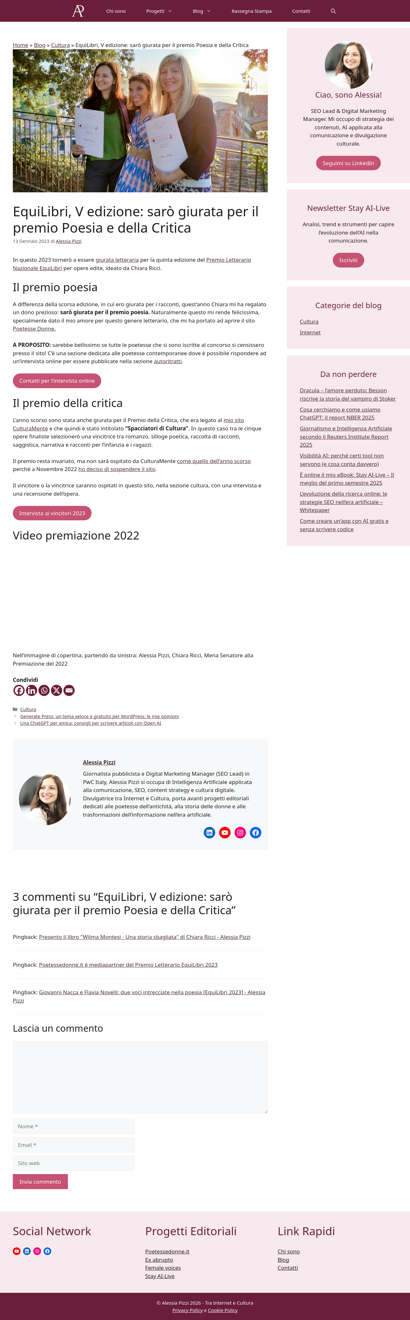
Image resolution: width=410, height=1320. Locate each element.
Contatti (301, 11)
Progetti (164, 11)
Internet (310, 332)
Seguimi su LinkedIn (348, 163)
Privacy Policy (187, 1310)
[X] (56, 690)
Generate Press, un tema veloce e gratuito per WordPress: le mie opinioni (99, 716)
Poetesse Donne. (34, 328)
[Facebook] (19, 690)
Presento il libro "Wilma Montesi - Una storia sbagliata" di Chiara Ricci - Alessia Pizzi (144, 936)
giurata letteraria (117, 259)
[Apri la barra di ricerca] (333, 11)
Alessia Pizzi (99, 762)
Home (20, 45)
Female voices (163, 1267)
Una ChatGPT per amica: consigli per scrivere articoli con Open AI (90, 723)
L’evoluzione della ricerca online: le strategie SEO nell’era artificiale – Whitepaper (343, 502)
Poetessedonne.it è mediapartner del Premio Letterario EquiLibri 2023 (128, 964)
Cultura (60, 45)
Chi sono (116, 11)
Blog (207, 11)
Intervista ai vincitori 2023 (52, 513)
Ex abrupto (159, 1259)
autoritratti (168, 361)
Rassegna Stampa (252, 11)
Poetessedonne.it (167, 1251)
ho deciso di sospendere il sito (116, 469)
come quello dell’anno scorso (214, 461)
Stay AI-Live (160, 1276)
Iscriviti (348, 260)
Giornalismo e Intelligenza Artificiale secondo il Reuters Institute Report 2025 (346, 436)
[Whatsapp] (44, 690)
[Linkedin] (31, 690)
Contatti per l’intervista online (57, 380)
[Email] (69, 690)
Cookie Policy (223, 1310)
